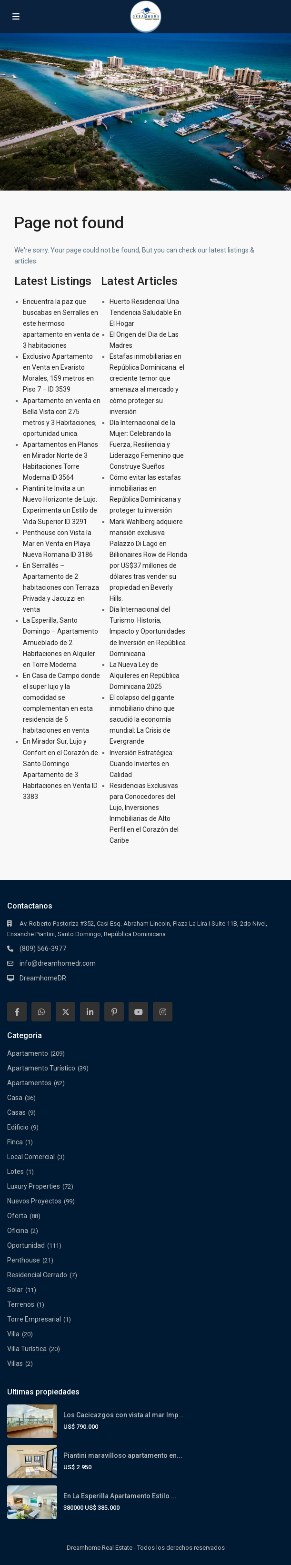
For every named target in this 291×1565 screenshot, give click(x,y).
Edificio (18, 1127)
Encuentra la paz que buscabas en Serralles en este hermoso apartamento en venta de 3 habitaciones (61, 323)
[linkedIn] (90, 1011)
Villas (15, 1363)
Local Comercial (31, 1157)
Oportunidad (26, 1245)
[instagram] (162, 1011)
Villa (13, 1334)
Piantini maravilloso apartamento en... (122, 1455)
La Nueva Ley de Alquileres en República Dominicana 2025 (145, 675)
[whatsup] (41, 1011)
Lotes (15, 1171)
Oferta (17, 1216)
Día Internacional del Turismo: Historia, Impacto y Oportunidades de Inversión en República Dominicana (148, 631)
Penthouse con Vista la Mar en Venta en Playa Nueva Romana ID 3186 (58, 543)
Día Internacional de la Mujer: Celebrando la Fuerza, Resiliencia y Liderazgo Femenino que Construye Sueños (147, 444)
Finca (15, 1142)
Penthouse (23, 1260)
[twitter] (65, 1011)
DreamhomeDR (43, 978)
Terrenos (20, 1304)
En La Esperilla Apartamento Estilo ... (120, 1496)
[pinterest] (114, 1011)
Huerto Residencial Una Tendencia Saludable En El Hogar (145, 312)
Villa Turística (27, 1349)
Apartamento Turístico (41, 1068)
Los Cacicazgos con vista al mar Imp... (123, 1415)
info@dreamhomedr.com (58, 963)
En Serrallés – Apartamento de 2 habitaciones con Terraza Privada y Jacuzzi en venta (61, 587)
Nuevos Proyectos (34, 1201)
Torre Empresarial (34, 1319)
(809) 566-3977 (43, 948)
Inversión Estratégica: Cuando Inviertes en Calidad (142, 763)
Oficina (17, 1230)
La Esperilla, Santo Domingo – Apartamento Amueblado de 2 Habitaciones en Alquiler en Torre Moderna (60, 642)
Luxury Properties (33, 1186)
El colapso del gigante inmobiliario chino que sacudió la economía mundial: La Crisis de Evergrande (142, 719)
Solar (15, 1289)
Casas (16, 1112)
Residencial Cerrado (37, 1275)
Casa (14, 1097)
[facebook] (17, 1011)
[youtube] (138, 1011)
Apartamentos (29, 1083)
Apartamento (27, 1053)
